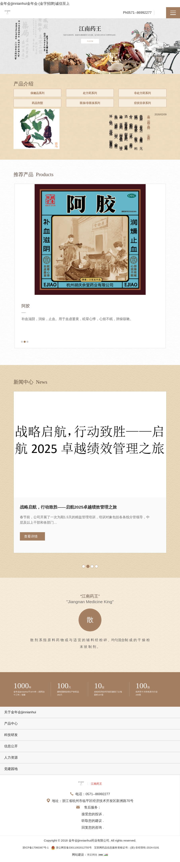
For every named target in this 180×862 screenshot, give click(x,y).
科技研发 (11, 738)
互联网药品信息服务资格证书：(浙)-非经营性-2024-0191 (132, 850)
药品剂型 (36, 105)
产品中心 (11, 727)
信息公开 (11, 749)
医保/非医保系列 (90, 105)
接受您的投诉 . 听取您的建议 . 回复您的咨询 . (93, 824)
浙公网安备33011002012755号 (68, 850)
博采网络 (92, 857)
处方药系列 (90, 94)
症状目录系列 (144, 105)
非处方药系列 (144, 94)
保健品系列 (36, 94)
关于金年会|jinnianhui (20, 715)
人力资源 (11, 761)
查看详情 (31, 540)
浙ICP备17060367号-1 (27, 850)
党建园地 (11, 772)
